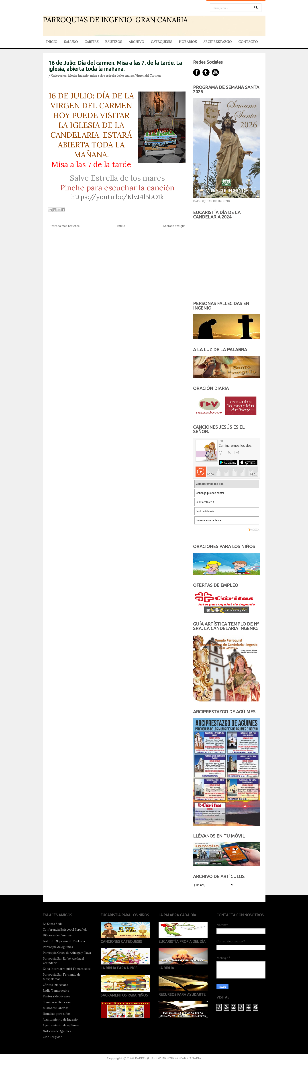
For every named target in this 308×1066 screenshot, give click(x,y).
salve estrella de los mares (116, 75)
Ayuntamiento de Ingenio (60, 1019)
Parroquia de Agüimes (58, 947)
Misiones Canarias (56, 1008)
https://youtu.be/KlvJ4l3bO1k (117, 196)
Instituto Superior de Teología (64, 941)
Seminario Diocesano (57, 1002)
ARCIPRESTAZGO (217, 42)
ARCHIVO (136, 42)
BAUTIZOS (113, 42)
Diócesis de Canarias (57, 935)
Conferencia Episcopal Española (65, 929)
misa (93, 75)
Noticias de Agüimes (57, 1031)
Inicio (121, 226)
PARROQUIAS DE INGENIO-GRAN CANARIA (115, 19)
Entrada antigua (174, 226)
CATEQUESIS (161, 42)
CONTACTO (248, 42)
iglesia (72, 75)
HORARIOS (188, 42)
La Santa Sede (52, 924)
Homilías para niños (57, 1014)
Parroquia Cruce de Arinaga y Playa (67, 953)
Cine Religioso (52, 1037)
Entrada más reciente (64, 226)
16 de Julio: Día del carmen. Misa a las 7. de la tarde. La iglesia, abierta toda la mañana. (115, 66)
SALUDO (71, 42)
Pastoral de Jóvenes (56, 996)
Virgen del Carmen (148, 75)
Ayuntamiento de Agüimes (61, 1025)
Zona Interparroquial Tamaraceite (66, 969)
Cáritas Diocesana (55, 985)
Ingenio (83, 75)
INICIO (51, 42)
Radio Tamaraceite (56, 991)
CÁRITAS (91, 42)
